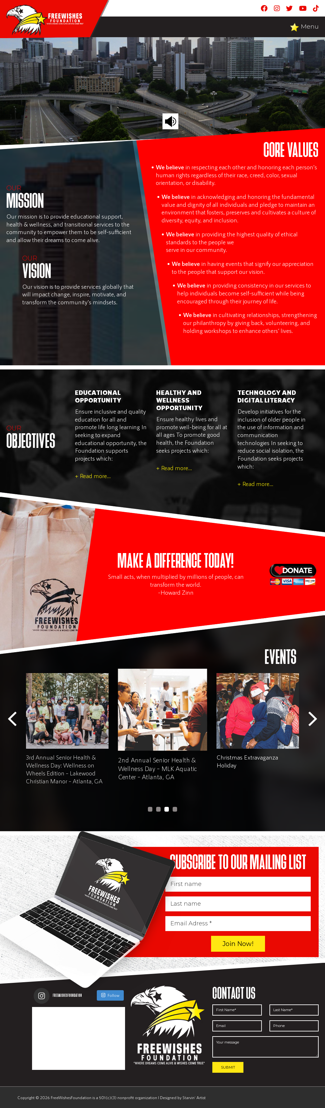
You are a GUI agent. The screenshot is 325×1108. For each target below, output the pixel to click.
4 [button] (175, 809)
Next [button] (312, 719)
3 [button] (166, 809)
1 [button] (150, 809)
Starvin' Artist (194, 1097)
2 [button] (158, 809)
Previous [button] (12, 719)
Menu (310, 26)
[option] (67, 732)
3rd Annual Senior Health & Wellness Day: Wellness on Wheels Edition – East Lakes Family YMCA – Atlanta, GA (61, 768)
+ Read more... (93, 475)
